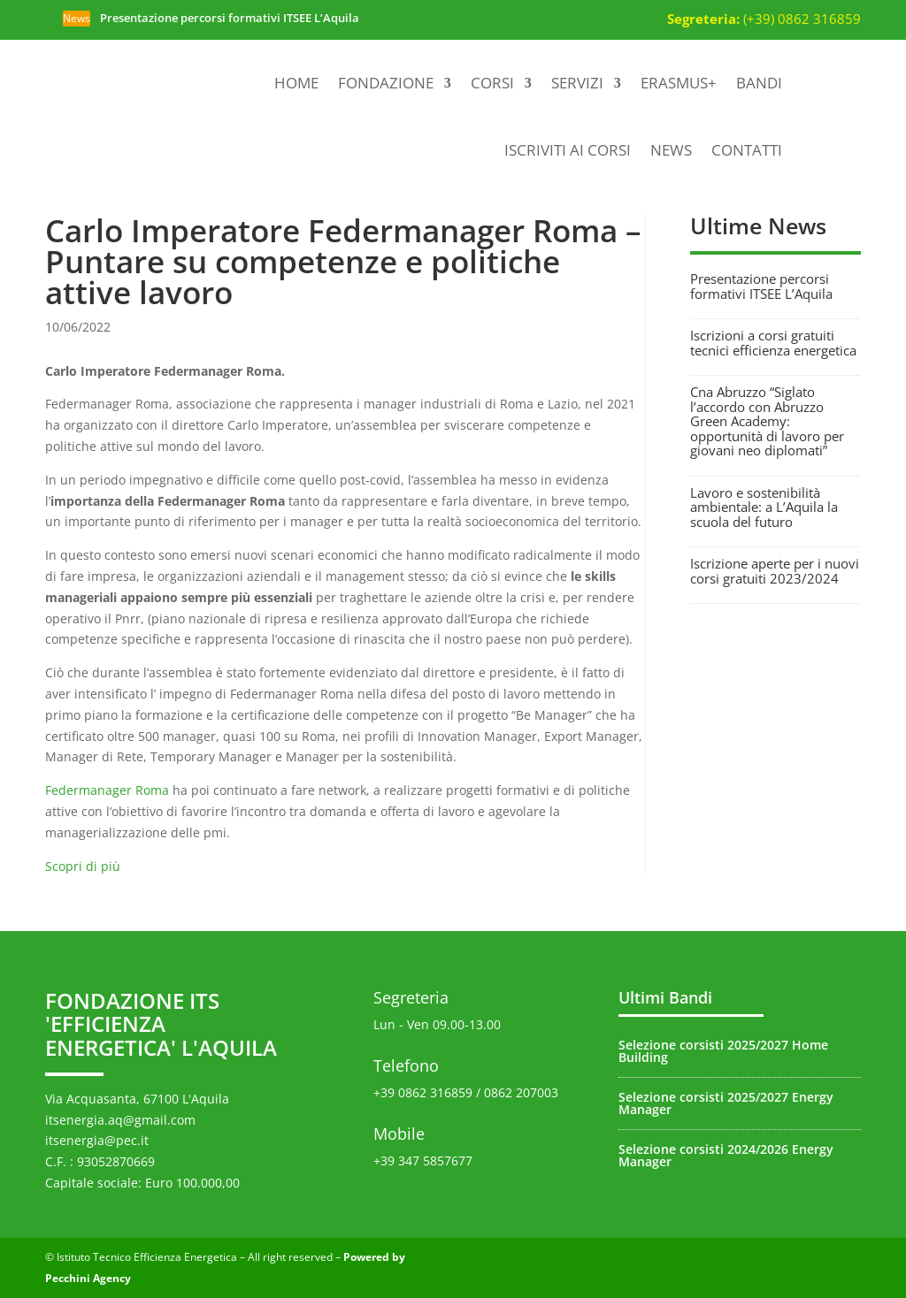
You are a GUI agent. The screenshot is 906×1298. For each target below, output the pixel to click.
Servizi (577, 83)
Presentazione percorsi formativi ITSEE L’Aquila (229, 18)
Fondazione (386, 83)
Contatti (746, 150)
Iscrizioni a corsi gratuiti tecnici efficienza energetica (773, 342)
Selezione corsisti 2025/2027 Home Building (723, 1050)
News (671, 150)
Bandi (759, 83)
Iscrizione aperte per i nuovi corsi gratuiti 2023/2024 (774, 570)
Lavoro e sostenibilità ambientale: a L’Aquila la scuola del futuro (764, 507)
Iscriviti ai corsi (567, 150)
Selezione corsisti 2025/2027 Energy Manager (725, 1103)
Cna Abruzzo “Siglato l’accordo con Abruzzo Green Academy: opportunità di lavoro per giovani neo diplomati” (767, 421)
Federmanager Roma (107, 790)
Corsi (492, 83)
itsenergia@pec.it (97, 1140)
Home (296, 83)
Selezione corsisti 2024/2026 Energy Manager (725, 1155)
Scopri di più (82, 866)
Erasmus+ (679, 83)
